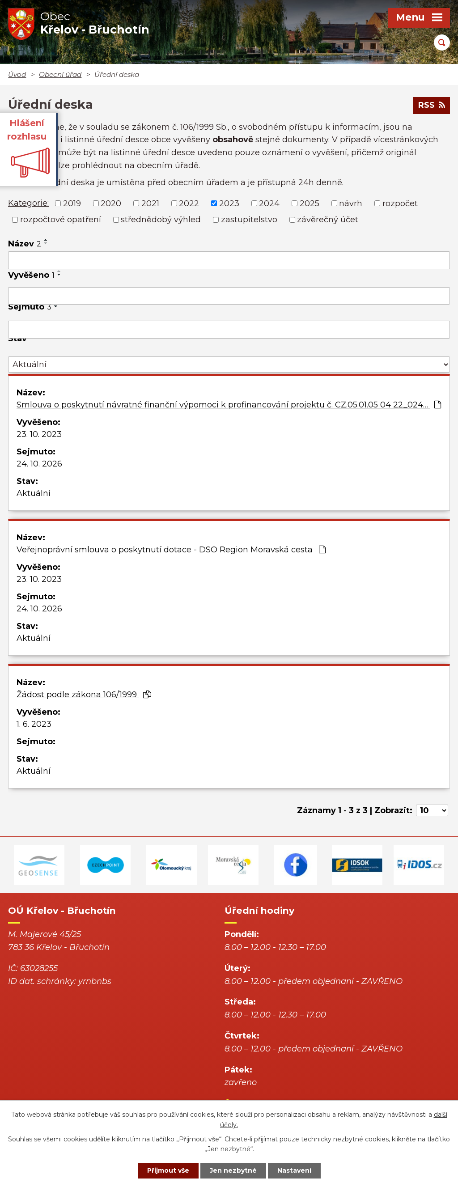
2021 (150, 203)
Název (24, 244)
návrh (350, 203)
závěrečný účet (327, 220)
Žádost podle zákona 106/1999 (84, 694)
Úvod (17, 74)
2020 (111, 203)
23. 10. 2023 (39, 434)
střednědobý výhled (161, 220)
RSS (431, 105)
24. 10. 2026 (39, 464)
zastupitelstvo (249, 220)
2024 (269, 203)
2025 (309, 203)
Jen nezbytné (233, 1170)
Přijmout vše (168, 1170)
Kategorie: (28, 203)
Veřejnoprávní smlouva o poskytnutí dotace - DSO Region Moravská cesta (171, 550)
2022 (189, 203)
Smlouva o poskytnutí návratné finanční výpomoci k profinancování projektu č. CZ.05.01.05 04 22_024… (229, 405)
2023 (229, 203)
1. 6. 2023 (34, 724)
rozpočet (400, 203)
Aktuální (34, 493)
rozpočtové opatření (60, 220)
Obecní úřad (60, 74)
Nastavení (294, 1170)
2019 (72, 203)
